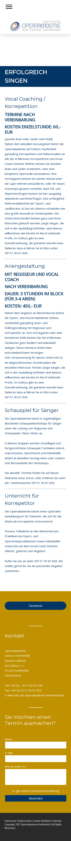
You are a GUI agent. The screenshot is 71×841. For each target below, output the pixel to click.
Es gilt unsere (35, 791)
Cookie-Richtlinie (42, 820)
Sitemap (57, 820)
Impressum (10, 820)
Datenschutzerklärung (45, 791)
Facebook (35, 606)
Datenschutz (24, 820)
